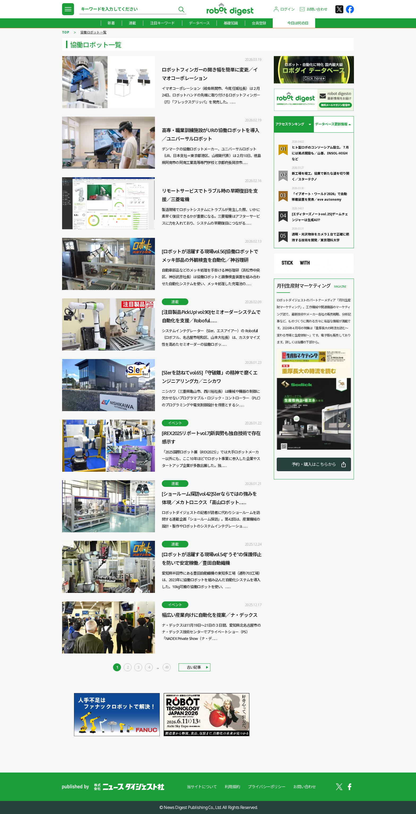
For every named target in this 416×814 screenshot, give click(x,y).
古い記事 (194, 667)
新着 (110, 23)
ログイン (287, 9)
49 (166, 667)
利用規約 (232, 786)
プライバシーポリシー (266, 786)
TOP (65, 32)
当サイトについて (202, 786)
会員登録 (259, 23)
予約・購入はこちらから (314, 464)
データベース (199, 23)
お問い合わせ (316, 9)
